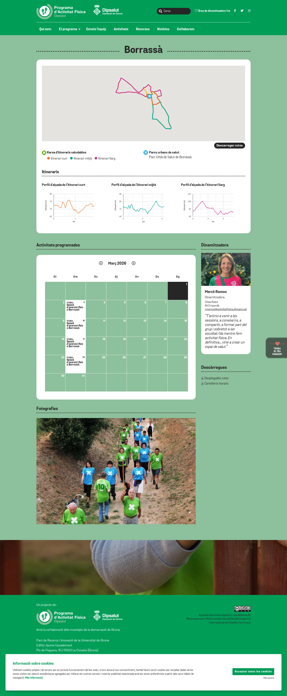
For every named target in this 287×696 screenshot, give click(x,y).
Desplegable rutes (216, 378)
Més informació (34, 677)
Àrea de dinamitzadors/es (212, 10)
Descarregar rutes (230, 145)
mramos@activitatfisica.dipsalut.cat (226, 309)
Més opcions (268, 678)
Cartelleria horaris (216, 383)
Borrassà (143, 50)
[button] (149, 96)
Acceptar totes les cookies (253, 671)
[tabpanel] (116, 471)
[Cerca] (174, 11)
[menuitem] (46, 29)
